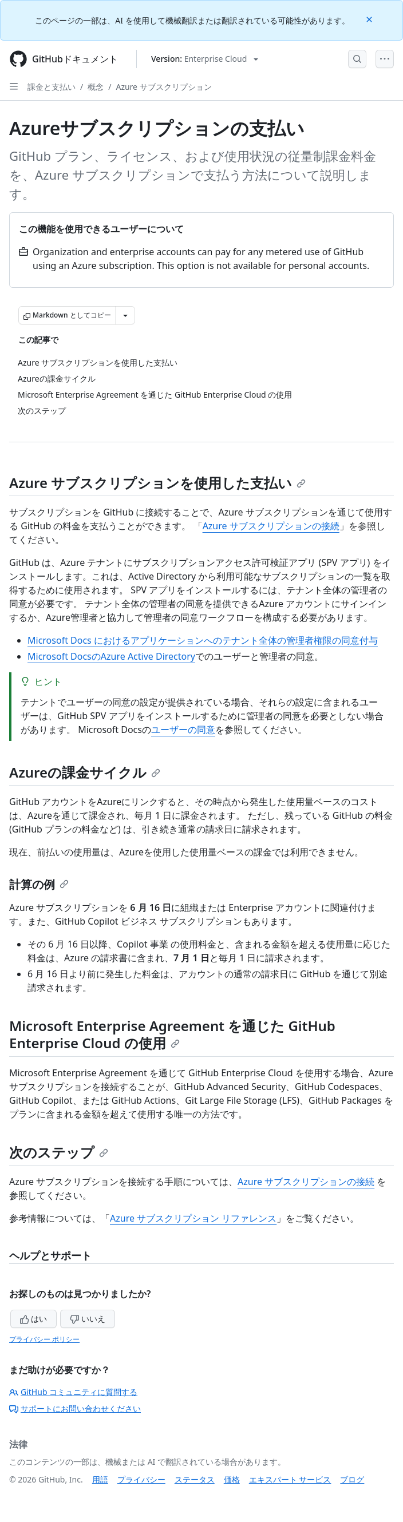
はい (34, 1318)
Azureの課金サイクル (84, 772)
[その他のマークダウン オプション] (125, 315)
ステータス (195, 1479)
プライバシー (141, 1479)
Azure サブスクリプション (163, 86)
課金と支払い (51, 86)
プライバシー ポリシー (44, 1339)
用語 (100, 1479)
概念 (96, 86)
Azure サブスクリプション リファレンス (193, 1218)
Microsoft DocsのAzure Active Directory (111, 656)
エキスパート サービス (290, 1479)
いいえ (87, 1318)
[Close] (370, 18)
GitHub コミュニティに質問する (73, 1391)
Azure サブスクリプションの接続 (271, 526)
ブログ (352, 1479)
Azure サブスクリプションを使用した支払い (157, 482)
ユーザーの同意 (183, 729)
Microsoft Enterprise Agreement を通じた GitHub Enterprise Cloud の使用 (172, 1034)
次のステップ (58, 1152)
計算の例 (39, 884)
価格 (232, 1479)
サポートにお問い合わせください (75, 1408)
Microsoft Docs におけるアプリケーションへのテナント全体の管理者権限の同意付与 (202, 640)
